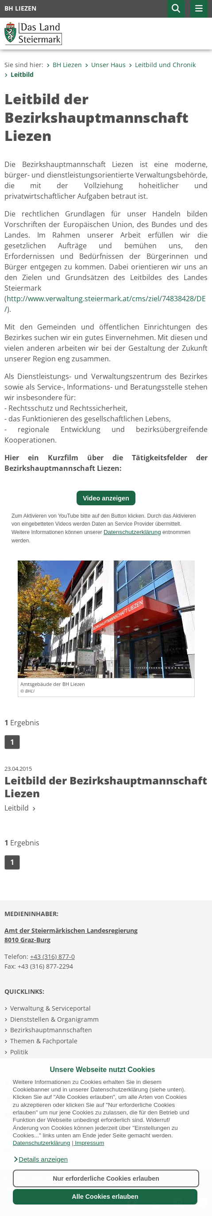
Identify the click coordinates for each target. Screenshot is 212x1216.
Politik (19, 1052)
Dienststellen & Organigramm (54, 1019)
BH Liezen (64, 65)
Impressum (89, 1143)
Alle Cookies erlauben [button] (105, 1196)
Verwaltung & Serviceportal (50, 1008)
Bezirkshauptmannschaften (51, 1030)
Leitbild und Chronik (162, 65)
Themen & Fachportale (43, 1041)
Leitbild (19, 74)
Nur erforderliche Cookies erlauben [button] (106, 1178)
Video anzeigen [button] (106, 498)
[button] (40, 1159)
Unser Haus (105, 65)
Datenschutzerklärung (41, 1143)
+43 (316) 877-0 (52, 956)
